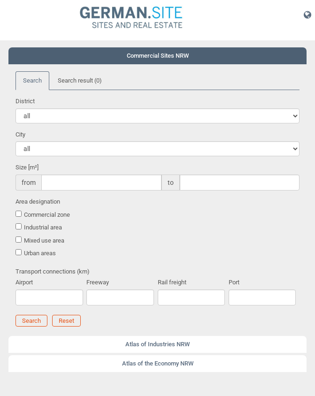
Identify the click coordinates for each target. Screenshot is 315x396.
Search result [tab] (80, 80)
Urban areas (40, 253)
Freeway (97, 282)
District (25, 101)
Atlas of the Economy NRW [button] (157, 363)
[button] (307, 14)
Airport (24, 282)
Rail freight (172, 282)
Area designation (37, 201)
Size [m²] (26, 167)
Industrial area (43, 227)
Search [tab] (32, 80)
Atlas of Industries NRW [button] (157, 344)
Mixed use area (44, 240)
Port (234, 282)
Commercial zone (47, 214)
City (20, 134)
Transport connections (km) (52, 271)
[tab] (157, 55)
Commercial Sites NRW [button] (158, 55)
